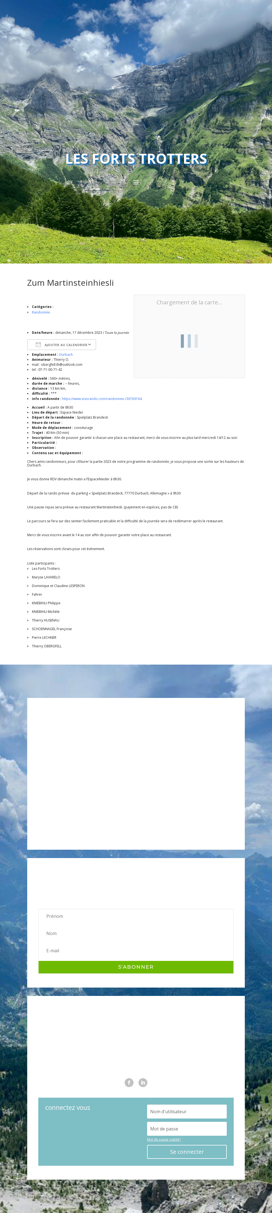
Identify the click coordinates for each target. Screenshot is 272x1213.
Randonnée (41, 312)
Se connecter (187, 1151)
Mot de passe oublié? (164, 1139)
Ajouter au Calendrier (61, 344)
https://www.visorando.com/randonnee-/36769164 (102, 398)
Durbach (66, 354)
